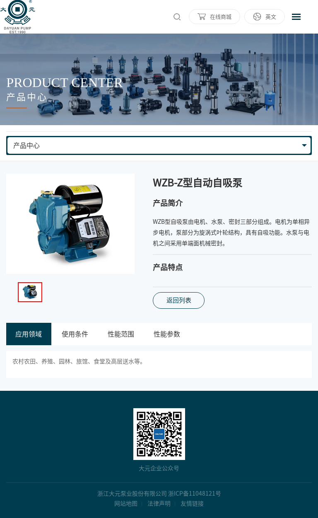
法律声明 (159, 503)
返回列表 (178, 300)
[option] (70, 224)
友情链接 (192, 503)
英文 (270, 16)
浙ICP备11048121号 (194, 493)
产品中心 (26, 145)
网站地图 (125, 503)
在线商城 (220, 16)
